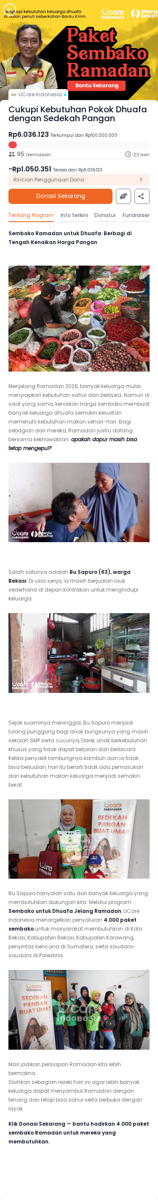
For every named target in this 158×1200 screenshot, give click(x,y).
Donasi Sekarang (60, 196)
